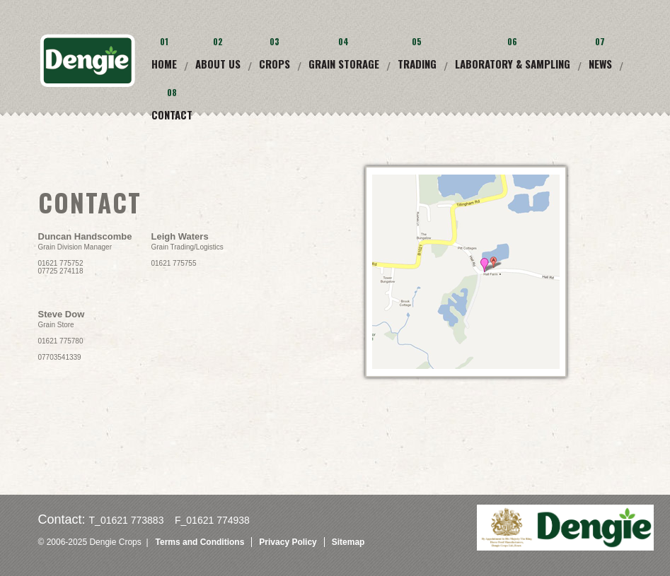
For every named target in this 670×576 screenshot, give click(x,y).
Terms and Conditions (200, 542)
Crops (274, 63)
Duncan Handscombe (85, 236)
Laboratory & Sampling (512, 63)
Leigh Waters (180, 236)
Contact (171, 114)
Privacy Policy (287, 542)
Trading (417, 63)
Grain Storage (343, 63)
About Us (218, 63)
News (600, 63)
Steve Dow (61, 314)
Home (164, 63)
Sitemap (348, 542)
